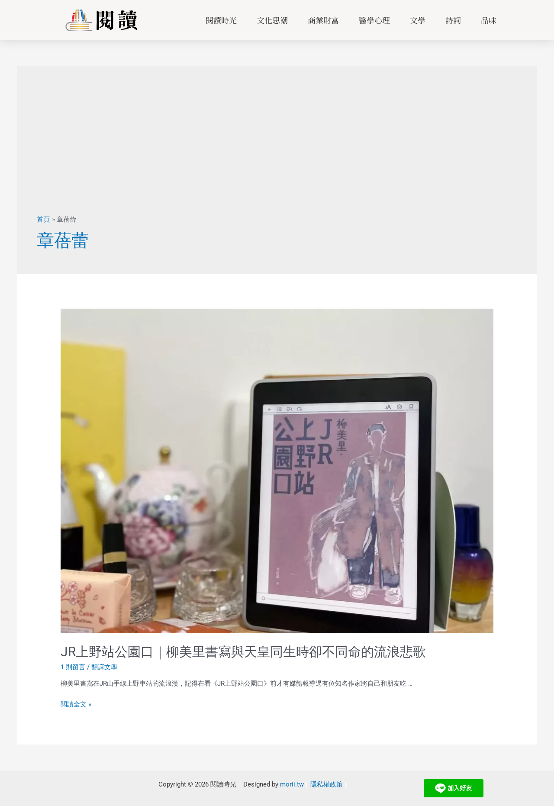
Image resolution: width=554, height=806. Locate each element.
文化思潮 (272, 20)
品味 (488, 20)
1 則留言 (73, 667)
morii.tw (292, 784)
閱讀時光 (221, 20)
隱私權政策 (326, 784)
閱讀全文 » (76, 704)
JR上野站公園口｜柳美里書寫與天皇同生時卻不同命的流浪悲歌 (243, 651)
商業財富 (323, 20)
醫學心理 (374, 20)
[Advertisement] (277, 150)
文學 (417, 20)
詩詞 (453, 20)
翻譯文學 (104, 667)
